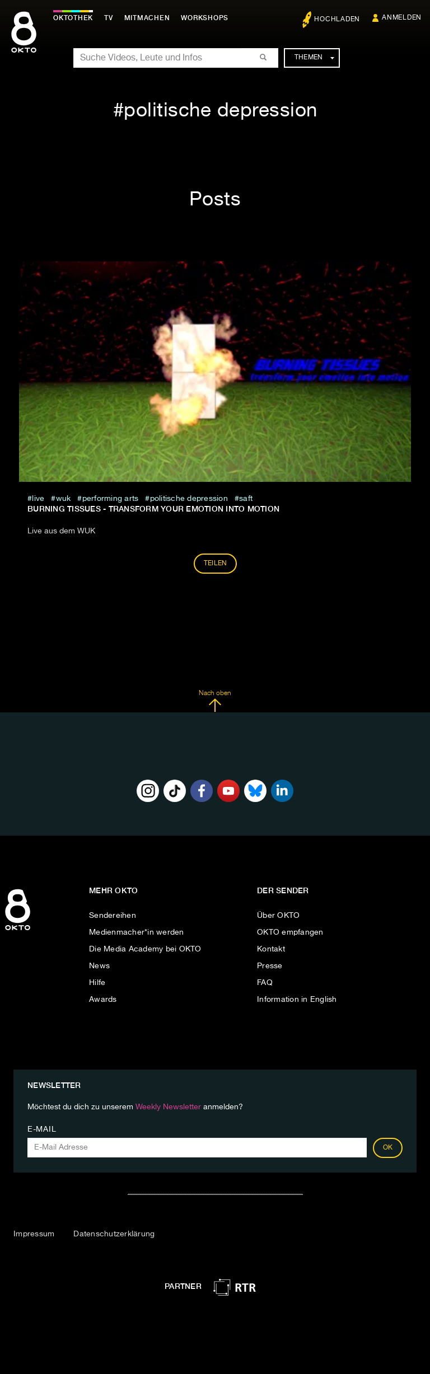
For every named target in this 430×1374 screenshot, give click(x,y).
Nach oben (215, 701)
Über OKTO (278, 916)
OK (388, 1148)
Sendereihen (112, 916)
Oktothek (73, 18)
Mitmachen (147, 18)
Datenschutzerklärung (114, 1234)
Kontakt (271, 949)
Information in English (297, 999)
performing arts (110, 499)
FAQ (265, 983)
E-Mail (41, 1129)
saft (246, 499)
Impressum (33, 1234)
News (99, 966)
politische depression (189, 499)
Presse (270, 966)
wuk (63, 499)
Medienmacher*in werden (136, 932)
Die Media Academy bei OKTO (145, 949)
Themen (314, 57)
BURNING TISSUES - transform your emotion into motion (153, 508)
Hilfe (97, 983)
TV (108, 18)
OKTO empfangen (290, 932)
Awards (103, 999)
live (38, 499)
